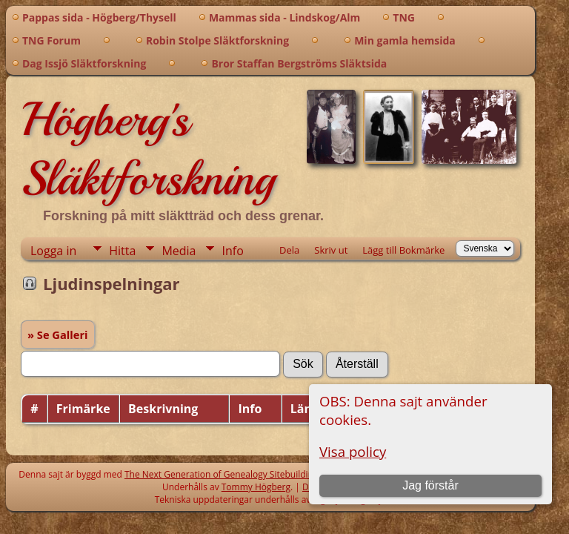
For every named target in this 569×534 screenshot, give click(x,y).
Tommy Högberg (256, 487)
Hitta (122, 251)
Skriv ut (330, 250)
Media (179, 251)
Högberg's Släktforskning (148, 149)
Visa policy (352, 451)
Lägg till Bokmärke (403, 250)
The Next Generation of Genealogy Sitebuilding (221, 474)
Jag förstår (430, 485)
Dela (289, 250)
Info (232, 251)
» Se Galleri (57, 334)
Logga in (53, 251)
